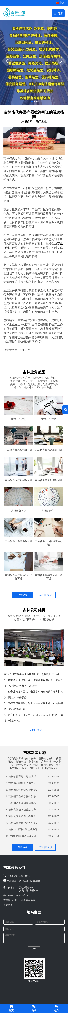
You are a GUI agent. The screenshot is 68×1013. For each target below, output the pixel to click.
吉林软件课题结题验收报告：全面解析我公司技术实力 (23, 776)
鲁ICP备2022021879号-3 (15, 895)
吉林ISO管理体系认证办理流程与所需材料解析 (23, 829)
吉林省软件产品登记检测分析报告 (23, 789)
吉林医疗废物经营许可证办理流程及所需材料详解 (23, 823)
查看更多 (23, 594)
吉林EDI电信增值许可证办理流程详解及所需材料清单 (23, 836)
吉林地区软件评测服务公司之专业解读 (23, 783)
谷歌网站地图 (28, 900)
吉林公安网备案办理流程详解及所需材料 (23, 816)
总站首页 (8, 905)
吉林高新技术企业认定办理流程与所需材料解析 (23, 809)
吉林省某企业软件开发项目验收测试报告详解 (23, 796)
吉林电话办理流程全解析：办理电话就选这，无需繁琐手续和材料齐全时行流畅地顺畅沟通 (23, 803)
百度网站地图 (10, 900)
